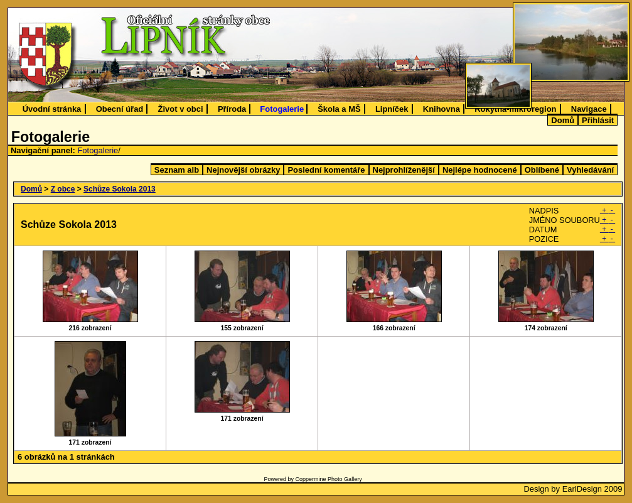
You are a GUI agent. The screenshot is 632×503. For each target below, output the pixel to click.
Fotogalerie (282, 109)
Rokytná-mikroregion (515, 109)
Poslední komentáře (326, 170)
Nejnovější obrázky (243, 170)
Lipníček (392, 109)
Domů (562, 120)
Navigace (589, 109)
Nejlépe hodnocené (479, 170)
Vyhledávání (590, 170)
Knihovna (441, 109)
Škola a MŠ (339, 109)
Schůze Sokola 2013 (119, 189)
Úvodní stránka (52, 109)
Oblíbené (542, 170)
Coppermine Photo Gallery (329, 479)
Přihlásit (598, 120)
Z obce (63, 189)
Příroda (232, 109)
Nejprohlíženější (404, 170)
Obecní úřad (120, 109)
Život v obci (180, 109)
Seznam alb (176, 170)
